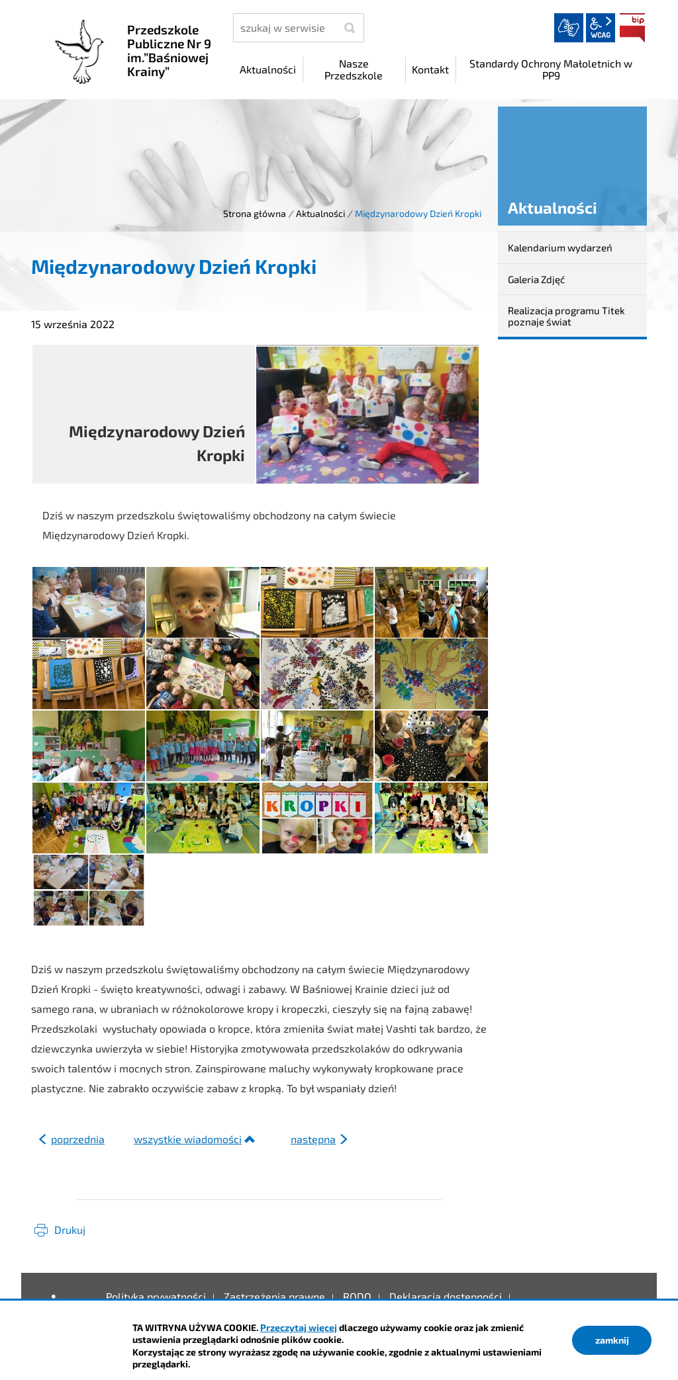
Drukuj (69, 1229)
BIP (632, 27)
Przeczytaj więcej (298, 1327)
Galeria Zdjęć (536, 279)
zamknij (612, 1340)
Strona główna (254, 213)
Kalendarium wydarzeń (560, 247)
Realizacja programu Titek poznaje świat (566, 315)
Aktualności (320, 213)
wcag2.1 (600, 27)
